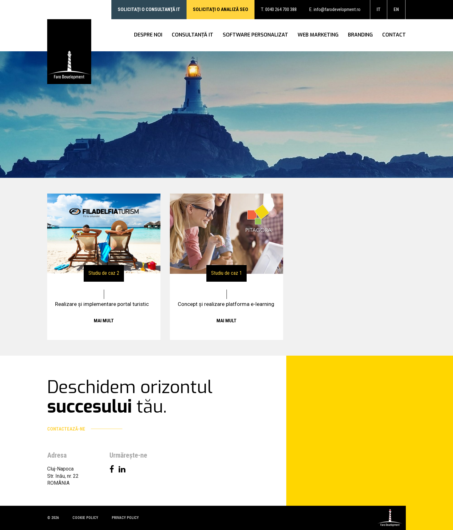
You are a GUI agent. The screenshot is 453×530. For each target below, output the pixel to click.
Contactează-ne (84, 429)
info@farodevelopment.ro (337, 9)
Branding (360, 35)
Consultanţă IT (192, 35)
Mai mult (104, 321)
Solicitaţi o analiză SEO (220, 9)
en (396, 9)
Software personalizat (255, 35)
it (379, 9)
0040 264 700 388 (281, 9)
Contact (394, 35)
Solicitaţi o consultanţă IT (149, 9)
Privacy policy (125, 518)
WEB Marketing (318, 35)
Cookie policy (85, 518)
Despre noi (148, 35)
